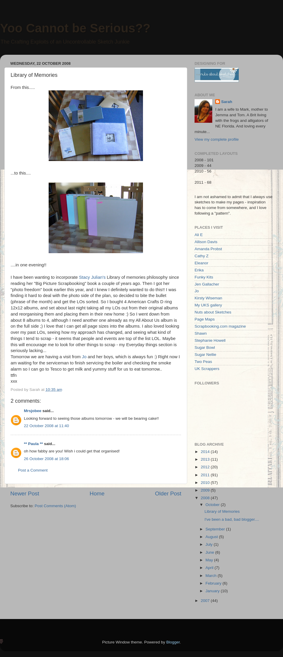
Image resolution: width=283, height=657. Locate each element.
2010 (206, 482)
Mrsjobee (32, 411)
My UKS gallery (208, 305)
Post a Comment (33, 470)
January (213, 591)
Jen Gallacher (207, 284)
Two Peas (203, 361)
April (210, 567)
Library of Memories (222, 511)
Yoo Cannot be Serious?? (75, 28)
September (215, 529)
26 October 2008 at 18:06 (46, 459)
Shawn (201, 333)
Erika (199, 270)
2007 (206, 600)
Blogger (173, 642)
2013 (206, 459)
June (210, 552)
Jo (84, 356)
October (213, 504)
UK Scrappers (207, 368)
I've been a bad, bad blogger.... (232, 519)
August (212, 537)
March (211, 575)
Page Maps (205, 319)
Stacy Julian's (92, 277)
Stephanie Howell (210, 340)
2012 (206, 467)
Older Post (168, 493)
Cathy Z (201, 256)
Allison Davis (206, 242)
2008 (206, 498)
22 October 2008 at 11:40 (46, 426)
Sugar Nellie (205, 354)
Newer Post (24, 493)
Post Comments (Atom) (55, 506)
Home (97, 493)
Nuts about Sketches (213, 312)
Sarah (226, 101)
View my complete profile (217, 139)
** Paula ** (33, 444)
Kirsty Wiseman (208, 298)
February (214, 583)
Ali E (199, 235)
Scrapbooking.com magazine (220, 326)
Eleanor (201, 263)
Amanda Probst (208, 249)
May (209, 560)
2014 (206, 451)
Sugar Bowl (205, 347)
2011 (206, 475)
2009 (206, 490)
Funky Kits (204, 277)
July (209, 544)
